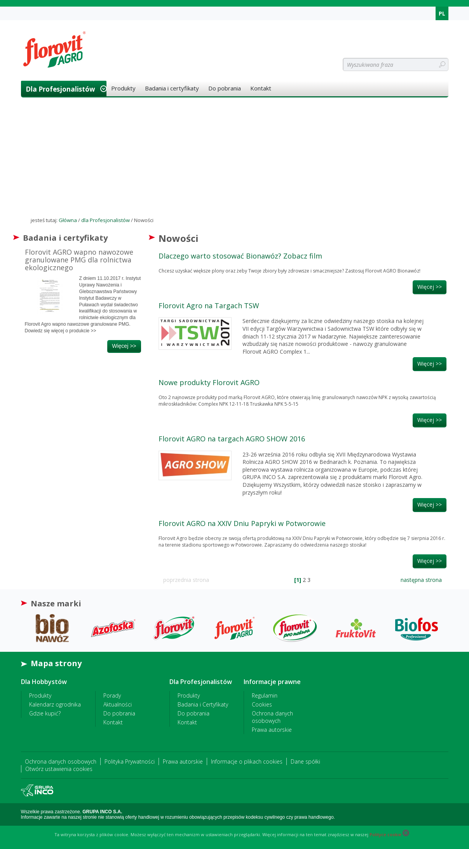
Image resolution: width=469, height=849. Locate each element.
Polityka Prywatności (130, 761)
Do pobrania (224, 88)
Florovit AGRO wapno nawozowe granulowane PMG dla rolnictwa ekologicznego (79, 259)
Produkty (123, 88)
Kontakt (260, 88)
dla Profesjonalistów (60, 89)
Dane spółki (305, 761)
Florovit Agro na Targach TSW (209, 305)
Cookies (262, 704)
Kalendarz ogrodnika (55, 704)
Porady (112, 695)
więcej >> (124, 346)
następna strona (421, 579)
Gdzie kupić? (45, 713)
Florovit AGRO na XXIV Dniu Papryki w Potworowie (242, 523)
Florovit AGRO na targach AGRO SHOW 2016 (232, 438)
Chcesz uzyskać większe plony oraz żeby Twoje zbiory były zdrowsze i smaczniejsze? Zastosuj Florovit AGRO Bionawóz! (289, 270)
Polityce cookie (385, 834)
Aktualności (117, 704)
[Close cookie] (406, 834)
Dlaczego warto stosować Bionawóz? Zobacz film (240, 255)
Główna (68, 220)
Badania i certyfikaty (172, 88)
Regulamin (264, 695)
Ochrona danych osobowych (272, 717)
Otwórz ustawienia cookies (58, 769)
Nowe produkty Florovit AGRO (209, 382)
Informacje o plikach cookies (246, 761)
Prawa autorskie (272, 729)
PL (442, 13)
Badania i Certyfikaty (203, 704)
